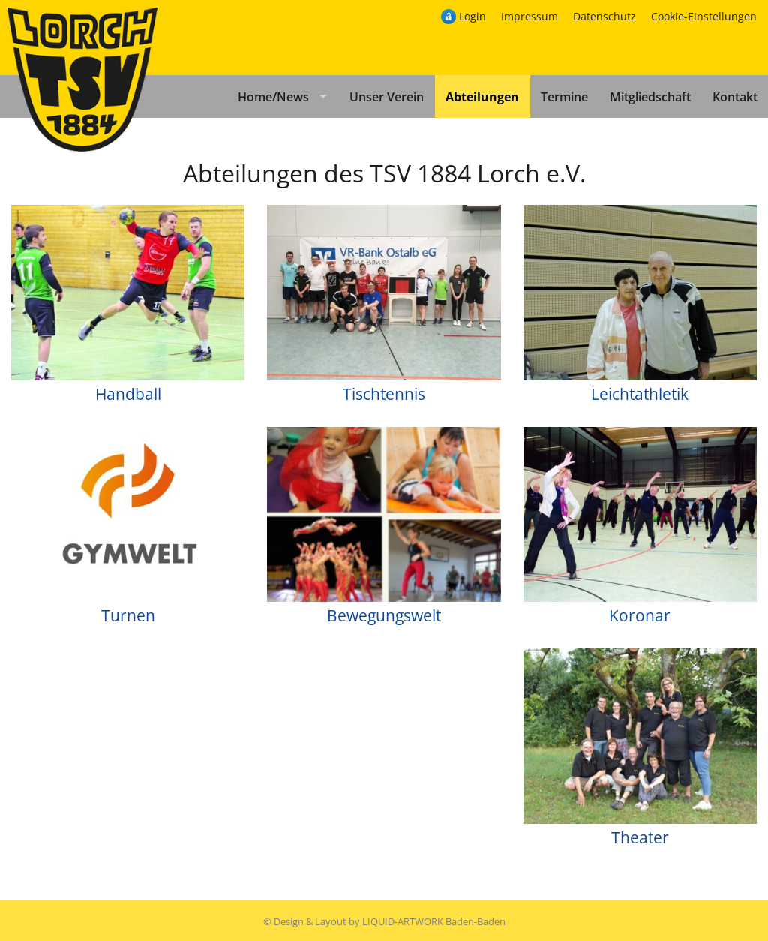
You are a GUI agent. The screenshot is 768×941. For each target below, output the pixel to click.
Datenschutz (604, 16)
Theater (640, 837)
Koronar (639, 615)
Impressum (529, 16)
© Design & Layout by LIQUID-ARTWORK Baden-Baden (384, 921)
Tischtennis (384, 393)
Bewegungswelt (384, 615)
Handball (128, 393)
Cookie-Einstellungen (704, 16)
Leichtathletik (639, 393)
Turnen (128, 615)
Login (472, 16)
